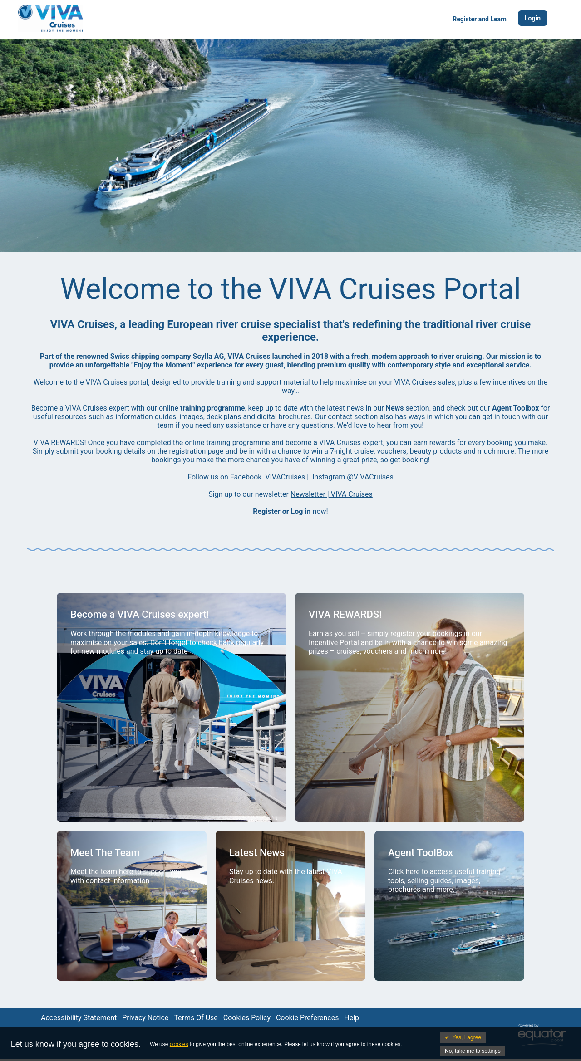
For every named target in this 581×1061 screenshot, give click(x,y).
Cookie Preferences (307, 1017)
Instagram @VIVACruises (353, 477)
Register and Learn (480, 19)
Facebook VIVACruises (267, 477)
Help (351, 1017)
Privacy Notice (145, 1017)
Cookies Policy (247, 1017)
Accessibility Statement (79, 1017)
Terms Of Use (196, 1017)
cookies (179, 1044)
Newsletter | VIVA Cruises (331, 494)
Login (533, 18)
